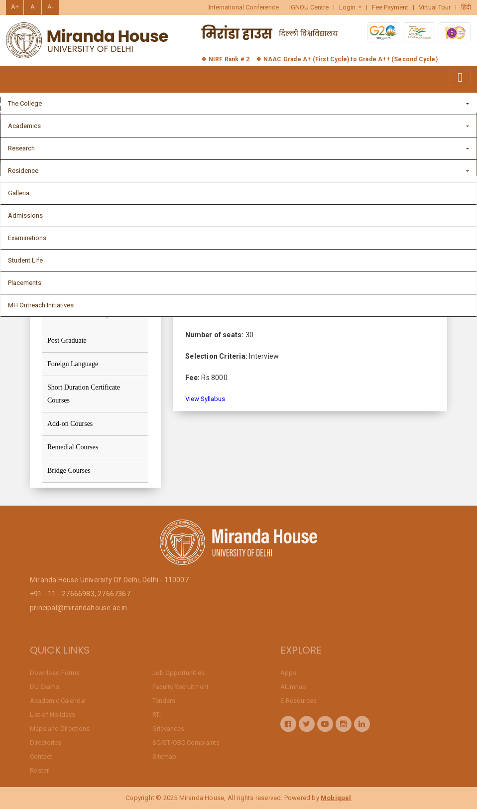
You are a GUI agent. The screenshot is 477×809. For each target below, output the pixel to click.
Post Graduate (67, 340)
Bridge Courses (69, 470)
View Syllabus (205, 401)
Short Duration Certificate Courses (83, 394)
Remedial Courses (72, 447)
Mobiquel (336, 798)
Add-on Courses (70, 423)
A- (50, 6)
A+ (15, 6)
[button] (350, 7)
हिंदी (466, 7)
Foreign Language (72, 364)
